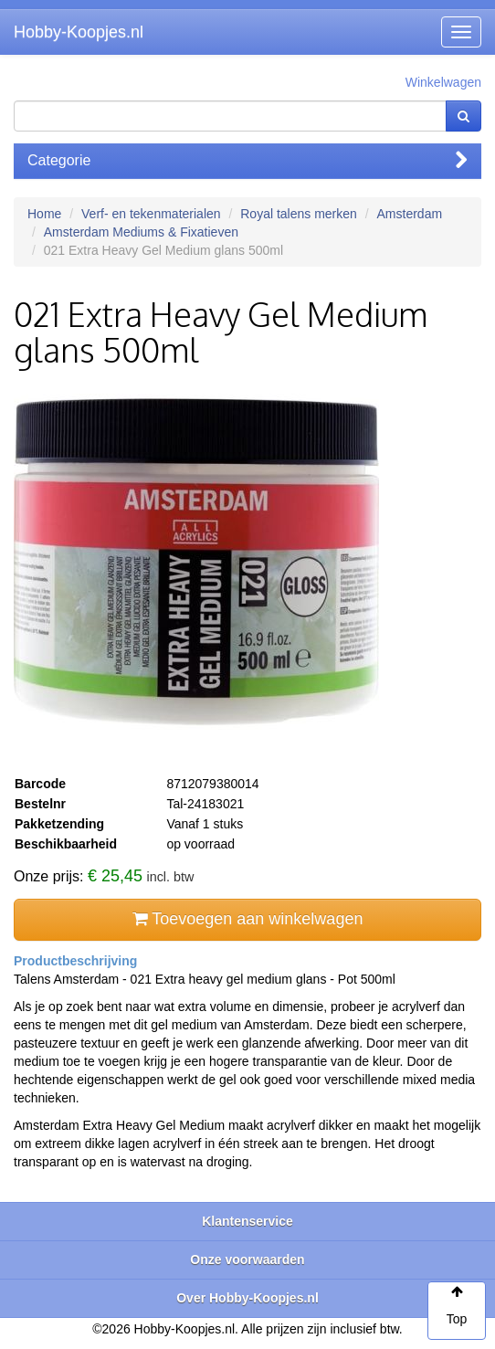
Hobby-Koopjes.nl (78, 32)
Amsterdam (410, 213)
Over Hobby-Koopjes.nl (247, 1298)
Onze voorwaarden (247, 1259)
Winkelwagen (443, 82)
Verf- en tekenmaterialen (151, 213)
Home (44, 213)
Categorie (247, 160)
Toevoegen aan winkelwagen (247, 919)
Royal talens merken (298, 213)
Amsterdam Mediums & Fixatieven (141, 232)
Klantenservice (247, 1221)
